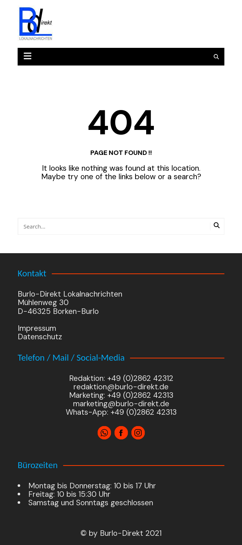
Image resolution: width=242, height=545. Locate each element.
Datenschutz (40, 337)
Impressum (37, 328)
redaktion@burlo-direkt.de (121, 387)
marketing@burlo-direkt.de (121, 404)
